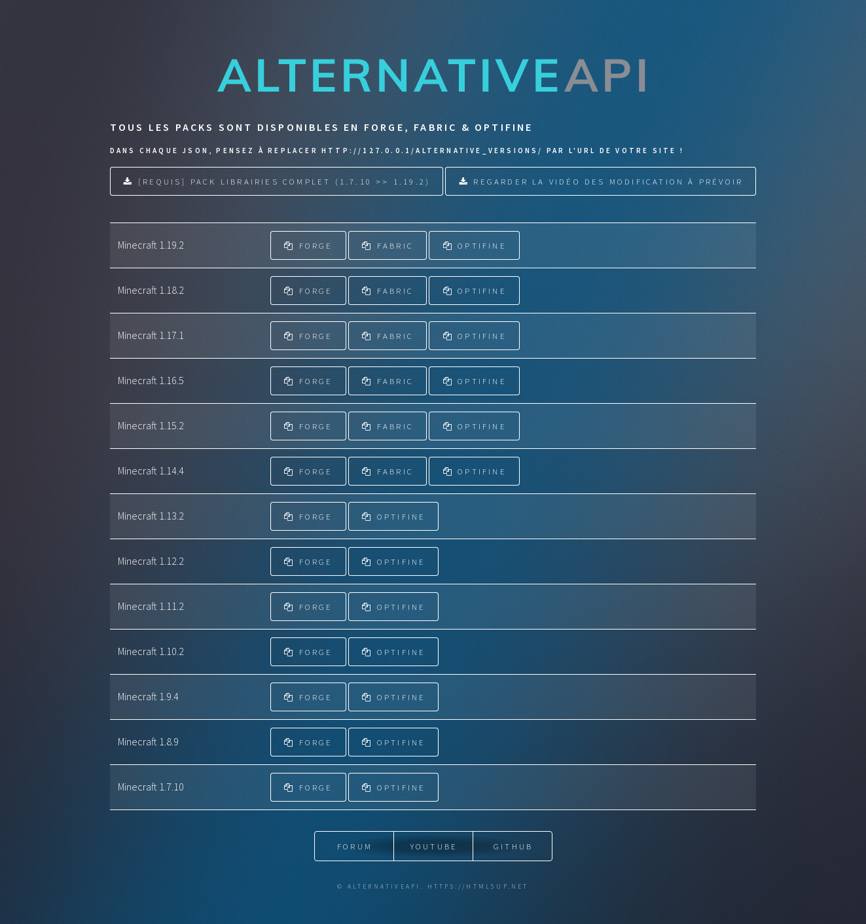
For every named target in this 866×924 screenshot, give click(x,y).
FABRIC (395, 245)
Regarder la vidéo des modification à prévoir (608, 181)
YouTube (434, 846)
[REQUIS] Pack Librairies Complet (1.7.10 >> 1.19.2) (284, 181)
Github (513, 846)
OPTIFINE (482, 245)
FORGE (316, 245)
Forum (354, 846)
